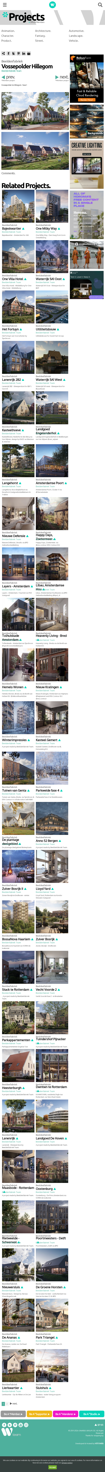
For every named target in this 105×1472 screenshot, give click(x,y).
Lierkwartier (12, 1388)
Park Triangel (47, 1337)
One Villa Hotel (14, 279)
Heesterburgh (13, 1088)
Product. (6, 40)
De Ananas (11, 1337)
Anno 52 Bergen (48, 841)
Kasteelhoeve (13, 430)
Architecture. (43, 31)
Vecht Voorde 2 (48, 989)
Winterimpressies (16, 740)
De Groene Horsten (51, 1287)
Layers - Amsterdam (17, 586)
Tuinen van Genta (16, 790)
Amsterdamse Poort (51, 483)
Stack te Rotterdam (17, 989)
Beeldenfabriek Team (11, 70)
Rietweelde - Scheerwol (11, 1240)
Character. (7, 35)
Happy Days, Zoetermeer (46, 537)
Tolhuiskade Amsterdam (12, 637)
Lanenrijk (10, 1138)
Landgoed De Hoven (51, 1138)
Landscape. (76, 35)
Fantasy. (40, 35)
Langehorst (12, 483)
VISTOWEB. (99, 1443)
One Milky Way (48, 228)
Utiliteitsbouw (47, 329)
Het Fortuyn (12, 329)
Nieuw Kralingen (49, 687)
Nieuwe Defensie (15, 536)
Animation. (8, 31)
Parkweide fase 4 (49, 790)
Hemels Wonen (14, 687)
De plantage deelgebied (11, 842)
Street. (39, 40)
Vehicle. (73, 40)
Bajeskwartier (13, 228)
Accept (52, 1467)
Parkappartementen (18, 1040)
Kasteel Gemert (48, 740)
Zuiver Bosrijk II (14, 889)
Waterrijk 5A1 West (51, 379)
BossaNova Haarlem (18, 939)
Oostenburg (46, 1189)
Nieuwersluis (13, 1287)
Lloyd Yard (45, 889)
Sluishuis (44, 1388)
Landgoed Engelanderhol (48, 431)
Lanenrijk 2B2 (13, 379)
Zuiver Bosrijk (47, 939)
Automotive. (76, 31)
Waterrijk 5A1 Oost (50, 279)
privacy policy (67, 1463)
